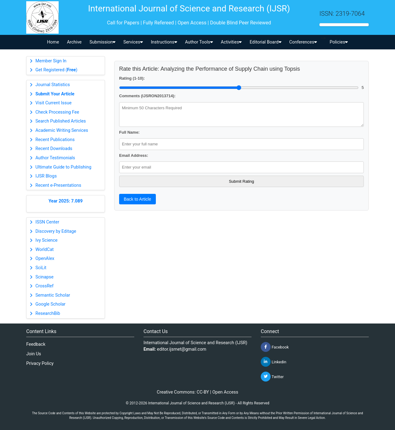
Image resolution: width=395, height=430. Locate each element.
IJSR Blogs (46, 176)
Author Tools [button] (199, 42)
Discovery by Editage (55, 231)
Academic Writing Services (61, 130)
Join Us (33, 354)
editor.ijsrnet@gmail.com (181, 349)
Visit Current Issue (53, 103)
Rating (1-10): (132, 78)
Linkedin (273, 362)
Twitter (272, 377)
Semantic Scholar (52, 295)
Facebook (275, 347)
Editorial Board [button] (265, 42)
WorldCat (44, 249)
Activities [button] (231, 42)
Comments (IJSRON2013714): (147, 96)
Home (53, 42)
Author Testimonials (55, 158)
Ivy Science (46, 240)
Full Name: (129, 132)
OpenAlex (44, 258)
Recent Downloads (53, 148)
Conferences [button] (303, 42)
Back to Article (137, 199)
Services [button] (133, 42)
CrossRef (44, 286)
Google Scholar (50, 304)
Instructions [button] (164, 42)
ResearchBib (47, 313)
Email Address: (133, 155)
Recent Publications (55, 139)
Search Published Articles (60, 121)
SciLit (41, 267)
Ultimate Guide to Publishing (63, 167)
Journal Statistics (52, 84)
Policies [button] (339, 42)
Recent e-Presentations (58, 185)
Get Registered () (56, 70)
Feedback (35, 344)
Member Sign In (50, 61)
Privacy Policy (40, 363)
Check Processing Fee (57, 112)
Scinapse (44, 277)
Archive (74, 42)
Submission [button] (102, 42)
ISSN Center (47, 222)
